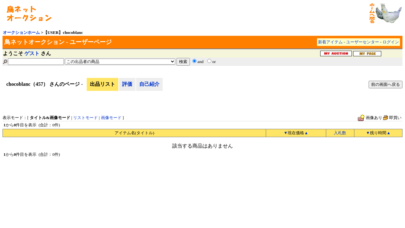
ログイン (391, 42)
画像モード (111, 117)
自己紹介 (149, 84)
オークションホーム (21, 32)
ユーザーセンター (362, 42)
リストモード (85, 117)
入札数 (340, 132)
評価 (127, 84)
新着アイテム (330, 42)
